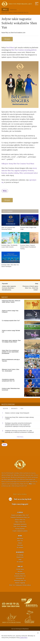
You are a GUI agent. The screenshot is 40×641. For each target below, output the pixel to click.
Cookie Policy (23, 637)
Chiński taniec (20, 569)
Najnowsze (20, 538)
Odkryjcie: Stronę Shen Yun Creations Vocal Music (17, 163)
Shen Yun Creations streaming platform (24, 50)
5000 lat (20, 566)
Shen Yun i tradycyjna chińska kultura (20, 585)
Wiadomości (13, 10)
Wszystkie (5, 408)
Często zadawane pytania (20, 531)
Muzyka (20, 571)
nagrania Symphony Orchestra (24, 170)
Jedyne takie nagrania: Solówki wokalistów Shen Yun (14, 12)
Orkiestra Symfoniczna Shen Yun (20, 517)
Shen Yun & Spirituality (20, 526)
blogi (20, 559)
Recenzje (20, 545)
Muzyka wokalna (20, 573)
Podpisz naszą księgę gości (20, 504)
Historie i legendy (20, 582)
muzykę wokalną (13, 173)
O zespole (20, 512)
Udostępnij (7, 39)
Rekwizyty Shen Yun (20, 580)
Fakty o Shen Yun (20, 522)
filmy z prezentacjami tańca (28, 173)
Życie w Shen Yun (20, 519)
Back (4, 9)
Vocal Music (10, 47)
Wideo (5, 191)
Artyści (20, 543)
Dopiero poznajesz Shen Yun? (20, 515)
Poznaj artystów (20, 528)
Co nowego (20, 555)
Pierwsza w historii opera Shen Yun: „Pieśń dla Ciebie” (30, 288)
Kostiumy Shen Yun (20, 576)
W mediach (20, 547)
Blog (22, 408)
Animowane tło (20, 578)
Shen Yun (20, 540)
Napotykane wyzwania (20, 524)
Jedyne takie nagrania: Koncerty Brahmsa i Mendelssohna (9, 288)
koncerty (4, 173)
